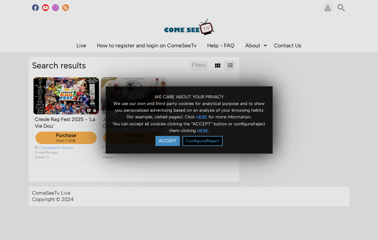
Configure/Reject (202, 141)
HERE (201, 117)
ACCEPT (167, 141)
